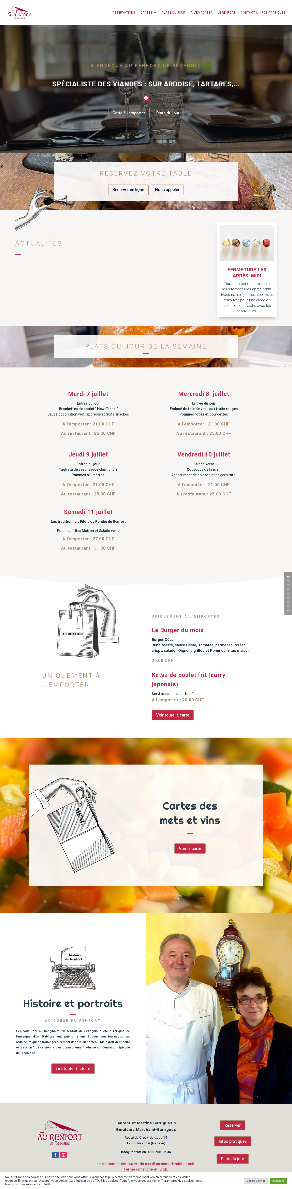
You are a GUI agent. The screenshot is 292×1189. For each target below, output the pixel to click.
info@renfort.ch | (134, 1152)
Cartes (146, 12)
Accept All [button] (278, 1180)
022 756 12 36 (159, 1152)
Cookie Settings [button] (256, 1180)
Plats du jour (173, 12)
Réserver (232, 1125)
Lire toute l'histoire (73, 1068)
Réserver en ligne (128, 189)
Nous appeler (167, 189)
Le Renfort (227, 12)
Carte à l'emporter (129, 113)
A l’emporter (202, 12)
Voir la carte (190, 848)
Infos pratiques (233, 1141)
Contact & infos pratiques (263, 12)
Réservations (124, 12)
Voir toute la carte (172, 715)
